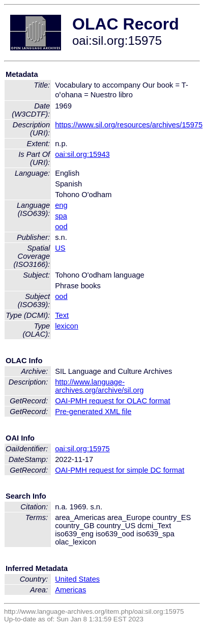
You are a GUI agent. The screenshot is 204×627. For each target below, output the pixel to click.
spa (61, 216)
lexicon (66, 326)
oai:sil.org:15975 (82, 449)
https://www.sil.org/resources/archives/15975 (128, 125)
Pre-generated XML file (93, 411)
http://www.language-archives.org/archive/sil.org (99, 386)
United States (77, 579)
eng (61, 205)
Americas (70, 590)
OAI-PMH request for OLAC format (112, 401)
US (60, 248)
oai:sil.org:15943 (82, 154)
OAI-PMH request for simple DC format (119, 470)
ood (61, 227)
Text (62, 315)
